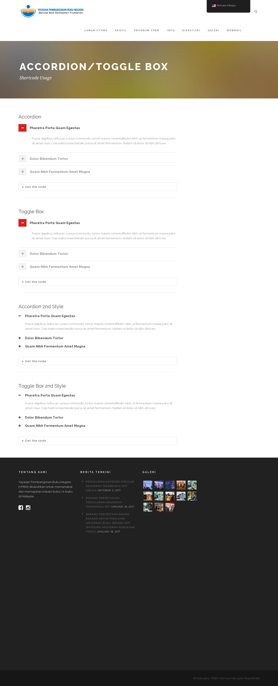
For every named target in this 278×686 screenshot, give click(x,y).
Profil (121, 30)
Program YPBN (146, 30)
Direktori (191, 30)
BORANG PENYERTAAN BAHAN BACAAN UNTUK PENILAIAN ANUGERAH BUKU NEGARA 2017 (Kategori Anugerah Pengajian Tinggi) (110, 523)
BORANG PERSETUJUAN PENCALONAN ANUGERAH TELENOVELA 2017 (104, 502)
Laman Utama (96, 30)
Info (171, 30)
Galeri (213, 30)
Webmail (234, 30)
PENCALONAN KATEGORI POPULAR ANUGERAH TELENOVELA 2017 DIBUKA (110, 486)
